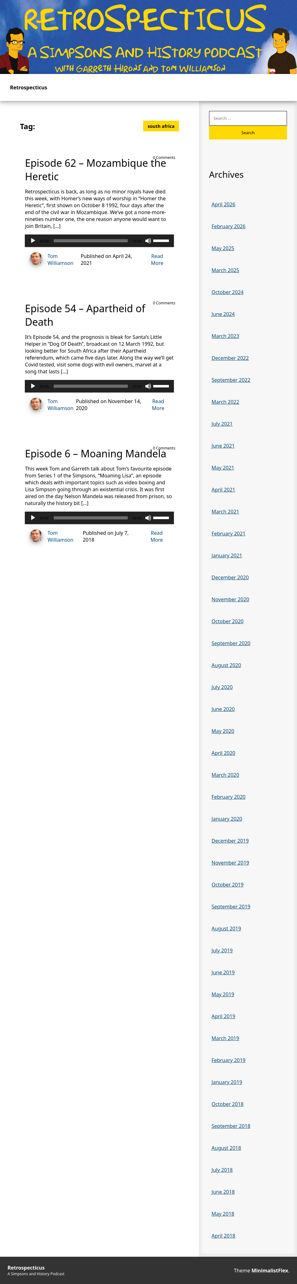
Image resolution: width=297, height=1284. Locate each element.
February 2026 (229, 226)
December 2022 (230, 358)
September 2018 (231, 1126)
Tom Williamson (49, 259)
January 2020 (227, 818)
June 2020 (223, 709)
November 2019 (230, 862)
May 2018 (223, 1213)
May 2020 (223, 731)
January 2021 (227, 555)
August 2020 (226, 665)
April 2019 (223, 1016)
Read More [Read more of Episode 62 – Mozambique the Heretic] (157, 259)
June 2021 (223, 445)
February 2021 (229, 533)
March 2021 (225, 511)
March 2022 (225, 401)
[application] (99, 240)
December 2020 (230, 577)
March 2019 (225, 1038)
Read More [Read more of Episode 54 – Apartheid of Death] (158, 405)
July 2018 (222, 1169)
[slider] (91, 240)
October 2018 (228, 1104)
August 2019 (226, 928)
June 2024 (223, 314)
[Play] (33, 241)
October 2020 (228, 621)
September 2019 (231, 906)
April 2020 (223, 753)
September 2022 (231, 379)
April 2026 (223, 204)
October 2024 (228, 292)
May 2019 (223, 994)
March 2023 (225, 336)
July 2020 (222, 687)
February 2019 (229, 1060)
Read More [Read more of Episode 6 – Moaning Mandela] (156, 536)
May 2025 (223, 248)
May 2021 (223, 467)
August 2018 (226, 1148)
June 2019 (223, 972)
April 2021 (223, 489)
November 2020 (230, 599)
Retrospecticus (28, 87)
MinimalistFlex (269, 1270)
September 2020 (231, 643)
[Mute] (148, 241)
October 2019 (228, 884)
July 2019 (222, 950)
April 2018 (223, 1235)
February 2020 (229, 796)
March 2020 (225, 774)
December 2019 (230, 840)
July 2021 (222, 423)
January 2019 (227, 1082)
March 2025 (225, 270)
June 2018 (223, 1191)
